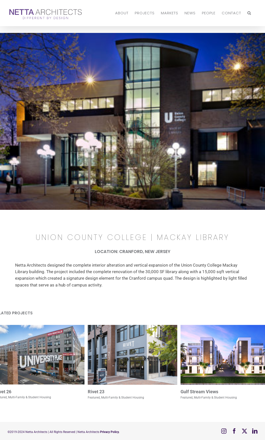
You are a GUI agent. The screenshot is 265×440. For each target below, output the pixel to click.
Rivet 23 (96, 391)
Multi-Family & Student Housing (29, 397)
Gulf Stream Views (199, 391)
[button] (249, 13)
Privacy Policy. (109, 432)
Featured (94, 397)
